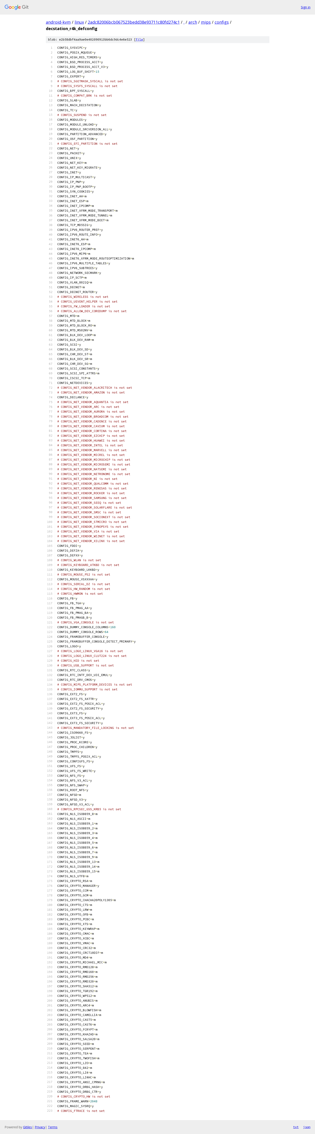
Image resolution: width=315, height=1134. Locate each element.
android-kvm (58, 22)
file (139, 39)
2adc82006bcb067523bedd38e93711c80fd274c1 (134, 22)
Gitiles (27, 1127)
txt (296, 1127)
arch (192, 22)
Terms (52, 1127)
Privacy (40, 1127)
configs (222, 22)
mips (206, 22)
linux (79, 22)
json (306, 1127)
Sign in (305, 7)
